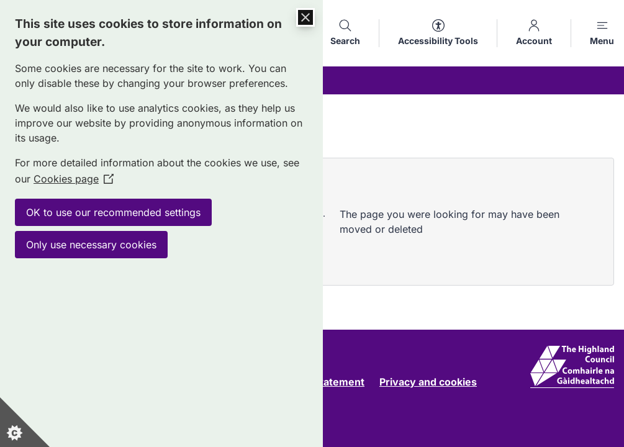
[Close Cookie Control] (305, 17)
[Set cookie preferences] (25, 422)
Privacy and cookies (428, 382)
